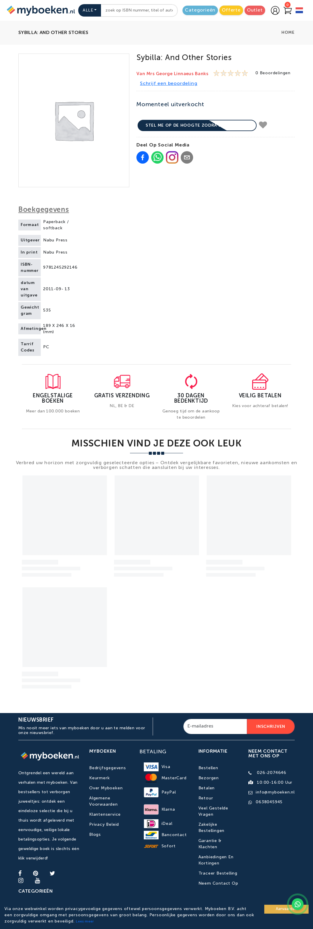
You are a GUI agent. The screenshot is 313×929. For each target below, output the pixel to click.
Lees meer (85, 921)
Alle (88, 10)
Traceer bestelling (217, 873)
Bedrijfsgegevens (107, 768)
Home (288, 32)
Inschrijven (270, 727)
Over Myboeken (106, 788)
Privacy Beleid (104, 824)
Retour (205, 798)
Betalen (206, 788)
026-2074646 (271, 773)
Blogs (95, 835)
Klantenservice (105, 814)
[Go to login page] (275, 10)
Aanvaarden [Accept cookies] (286, 909)
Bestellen (208, 768)
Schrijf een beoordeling (168, 83)
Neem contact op (218, 883)
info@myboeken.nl (275, 792)
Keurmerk (99, 778)
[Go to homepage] (40, 10)
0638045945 (269, 802)
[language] (299, 11)
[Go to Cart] (287, 10)
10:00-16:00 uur (274, 782)
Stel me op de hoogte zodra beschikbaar (197, 125)
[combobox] (139, 10)
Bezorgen (208, 778)
